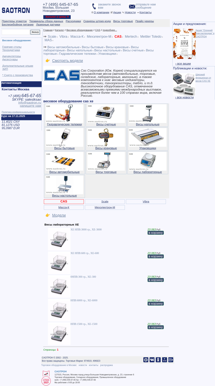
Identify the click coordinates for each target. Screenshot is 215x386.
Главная (47, 30)
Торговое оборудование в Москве (58, 365)
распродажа (106, 365)
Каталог (59, 30)
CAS (97, 30)
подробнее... (110, 30)
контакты (93, 365)
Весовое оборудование (79, 30)
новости (83, 365)
